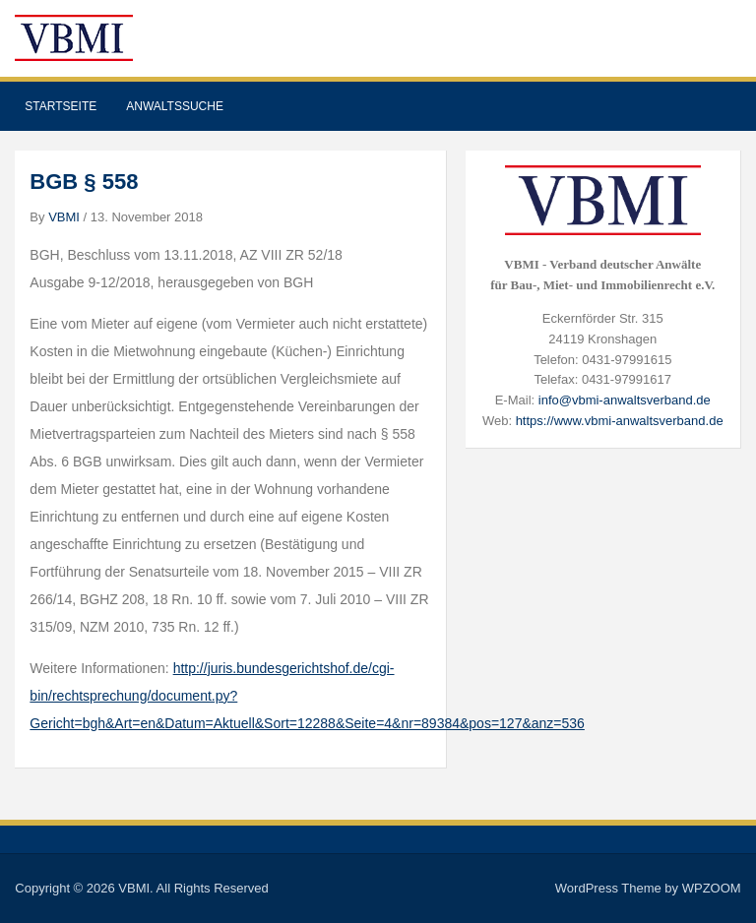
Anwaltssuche (174, 106)
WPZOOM (711, 888)
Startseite (60, 106)
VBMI (64, 217)
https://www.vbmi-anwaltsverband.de (620, 420)
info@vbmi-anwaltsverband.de (624, 400)
